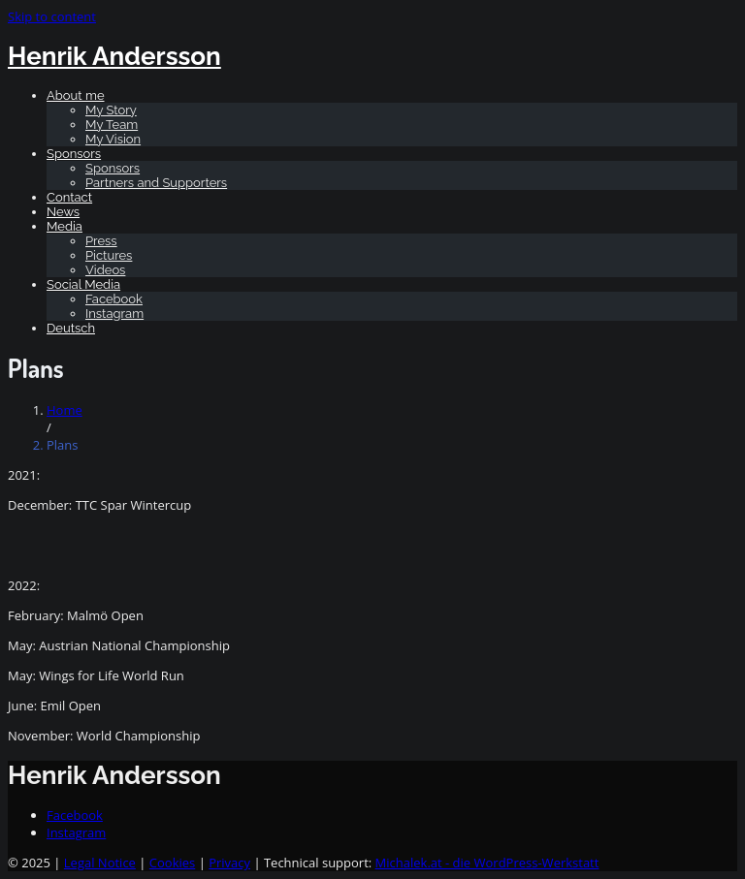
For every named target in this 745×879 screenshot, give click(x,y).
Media (64, 226)
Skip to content (52, 16)
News (63, 211)
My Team (111, 124)
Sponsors (74, 153)
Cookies (172, 862)
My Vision (113, 139)
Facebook (114, 299)
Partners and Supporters (156, 182)
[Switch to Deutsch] (71, 328)
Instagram (114, 313)
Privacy (229, 862)
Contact (69, 197)
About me (76, 95)
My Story (111, 110)
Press (101, 241)
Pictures (108, 255)
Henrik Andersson (114, 56)
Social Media (83, 284)
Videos (105, 270)
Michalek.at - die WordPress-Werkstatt (487, 862)
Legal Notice (100, 862)
